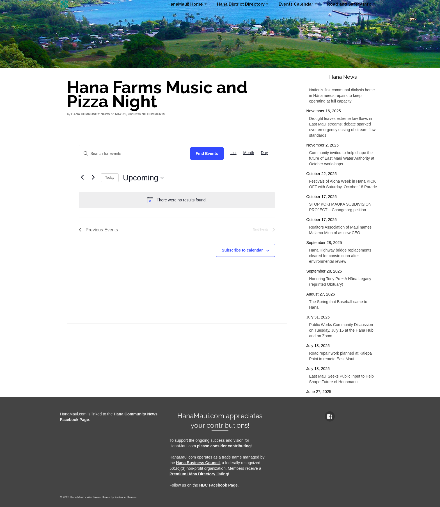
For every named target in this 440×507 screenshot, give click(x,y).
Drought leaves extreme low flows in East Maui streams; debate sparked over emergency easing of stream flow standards (342, 127)
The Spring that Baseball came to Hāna (338, 304)
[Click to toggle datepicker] (143, 177)
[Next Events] (93, 177)
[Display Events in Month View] (248, 153)
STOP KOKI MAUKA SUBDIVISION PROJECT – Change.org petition (340, 207)
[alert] (177, 200)
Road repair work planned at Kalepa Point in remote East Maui (340, 356)
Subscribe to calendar (242, 250)
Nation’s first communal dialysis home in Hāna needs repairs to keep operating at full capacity (342, 95)
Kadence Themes (125, 497)
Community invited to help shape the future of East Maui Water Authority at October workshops (341, 158)
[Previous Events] (82, 177)
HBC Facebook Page (218, 485)
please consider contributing (224, 446)
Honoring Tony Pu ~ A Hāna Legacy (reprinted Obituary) (340, 281)
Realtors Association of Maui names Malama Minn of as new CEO (340, 230)
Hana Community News (90, 114)
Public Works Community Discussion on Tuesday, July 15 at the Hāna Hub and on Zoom (341, 330)
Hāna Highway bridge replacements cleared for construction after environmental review (340, 256)
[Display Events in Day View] (264, 153)
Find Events (207, 153)
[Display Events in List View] (233, 153)
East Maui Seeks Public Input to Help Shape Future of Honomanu (341, 379)
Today (109, 178)
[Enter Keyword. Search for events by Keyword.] (134, 153)
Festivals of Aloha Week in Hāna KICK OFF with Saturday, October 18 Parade (343, 184)
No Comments (153, 114)
